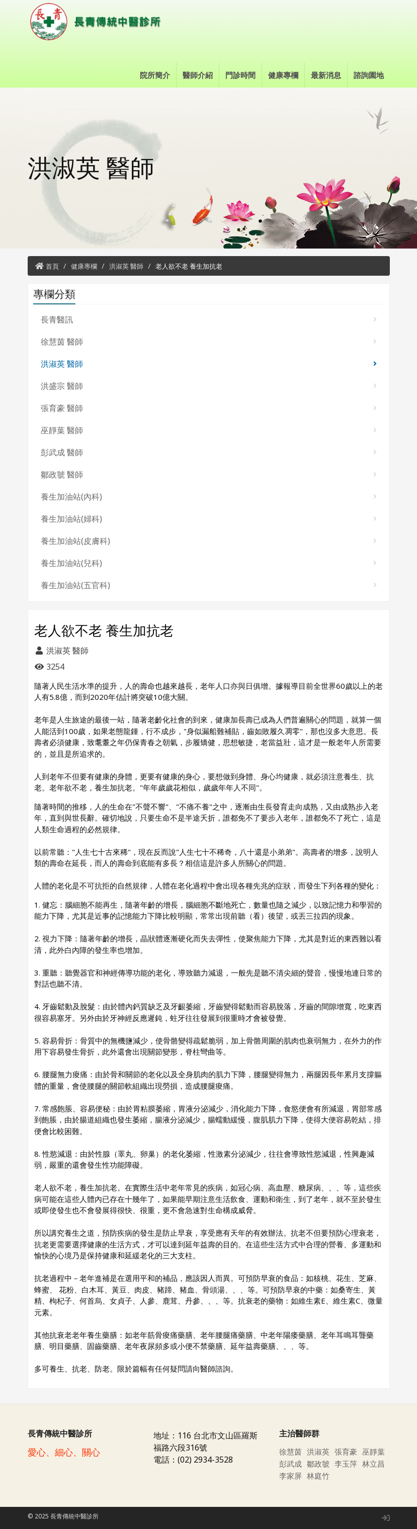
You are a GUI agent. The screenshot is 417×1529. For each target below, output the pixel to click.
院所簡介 (155, 75)
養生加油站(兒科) (209, 563)
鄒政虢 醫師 (209, 474)
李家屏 (291, 1475)
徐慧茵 (291, 1451)
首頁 (52, 266)
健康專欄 (283, 75)
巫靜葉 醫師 (209, 430)
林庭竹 (319, 1475)
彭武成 (291, 1463)
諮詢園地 (369, 75)
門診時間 (240, 75)
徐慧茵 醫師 (209, 341)
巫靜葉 (374, 1451)
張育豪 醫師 (209, 408)
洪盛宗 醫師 (209, 385)
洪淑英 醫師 (126, 266)
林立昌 (374, 1463)
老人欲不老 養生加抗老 (188, 266)
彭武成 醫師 (209, 452)
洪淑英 (319, 1451)
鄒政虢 (319, 1463)
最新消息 (326, 75)
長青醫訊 (209, 319)
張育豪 (347, 1451)
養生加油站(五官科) (209, 585)
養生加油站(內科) (209, 496)
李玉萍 (347, 1463)
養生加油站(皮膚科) (209, 540)
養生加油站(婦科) (209, 518)
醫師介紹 (198, 75)
